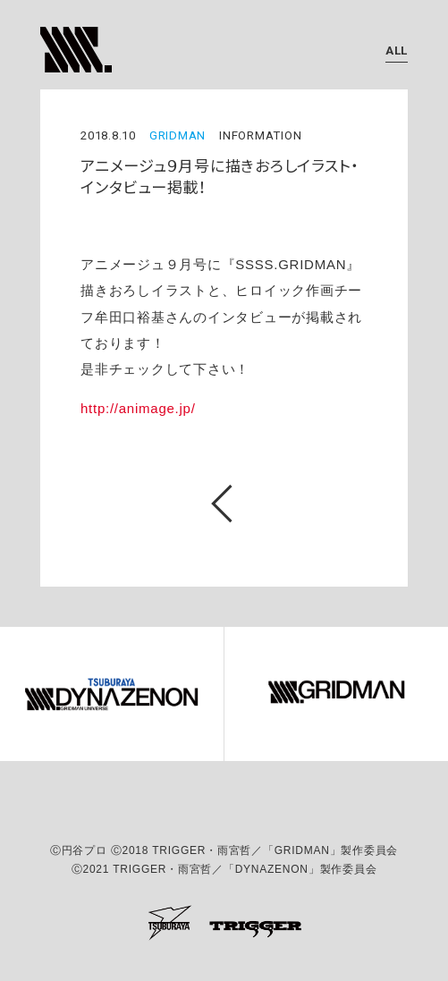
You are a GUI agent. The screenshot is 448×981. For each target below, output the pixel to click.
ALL (396, 50)
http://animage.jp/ (138, 408)
